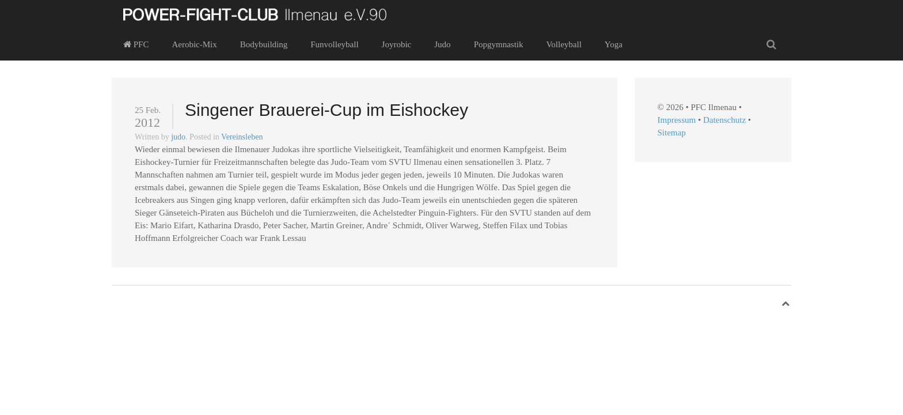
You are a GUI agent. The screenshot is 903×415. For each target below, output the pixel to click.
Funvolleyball (334, 44)
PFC (136, 44)
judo (178, 137)
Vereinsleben (242, 137)
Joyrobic (397, 44)
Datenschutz (724, 119)
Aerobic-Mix (194, 44)
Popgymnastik (498, 44)
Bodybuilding (264, 44)
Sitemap (672, 132)
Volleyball (563, 44)
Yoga (614, 44)
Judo (442, 44)
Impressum (677, 119)
